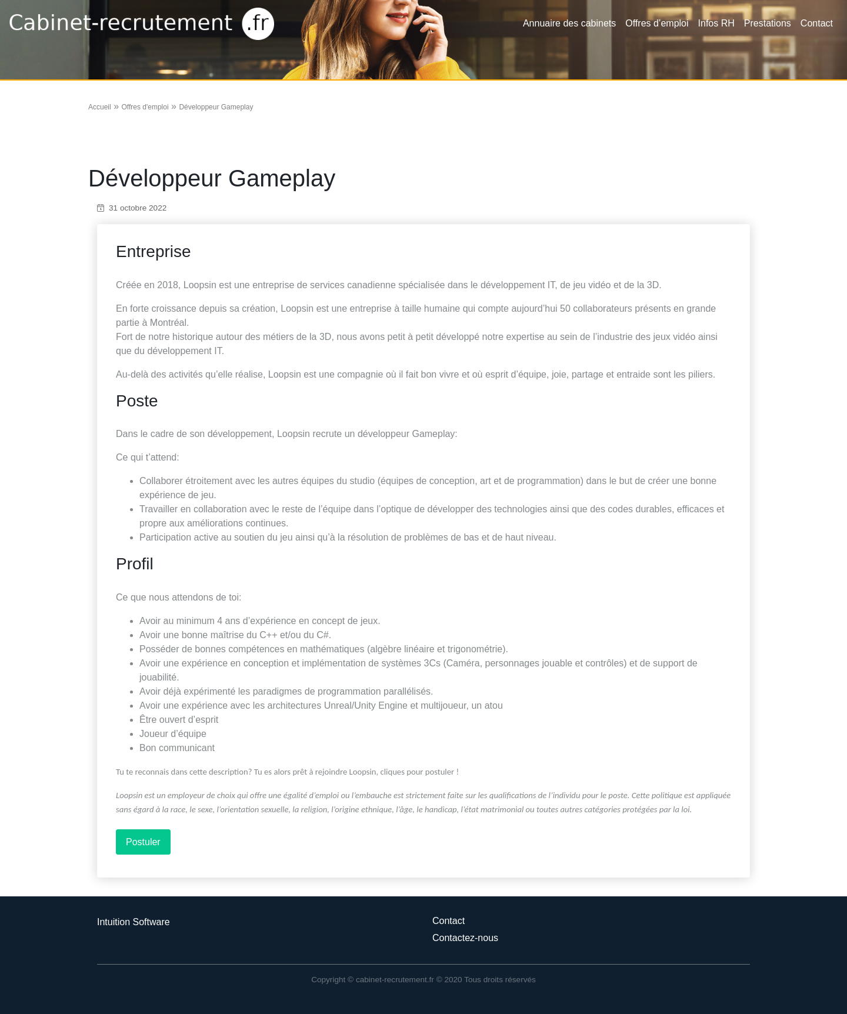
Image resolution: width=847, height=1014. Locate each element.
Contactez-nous (465, 938)
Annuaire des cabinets (569, 23)
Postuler (143, 842)
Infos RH (716, 23)
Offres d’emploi (656, 23)
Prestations (767, 23)
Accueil (99, 107)
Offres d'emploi (144, 107)
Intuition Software (133, 922)
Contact (817, 23)
